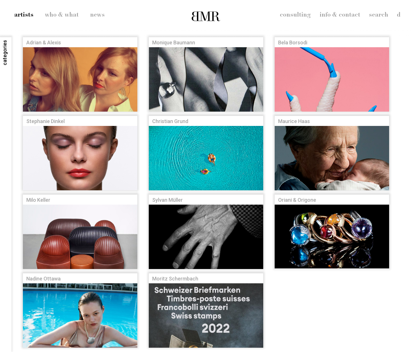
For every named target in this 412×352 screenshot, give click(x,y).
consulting (295, 15)
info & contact (340, 15)
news (97, 15)
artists (23, 15)
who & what (62, 15)
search (378, 15)
